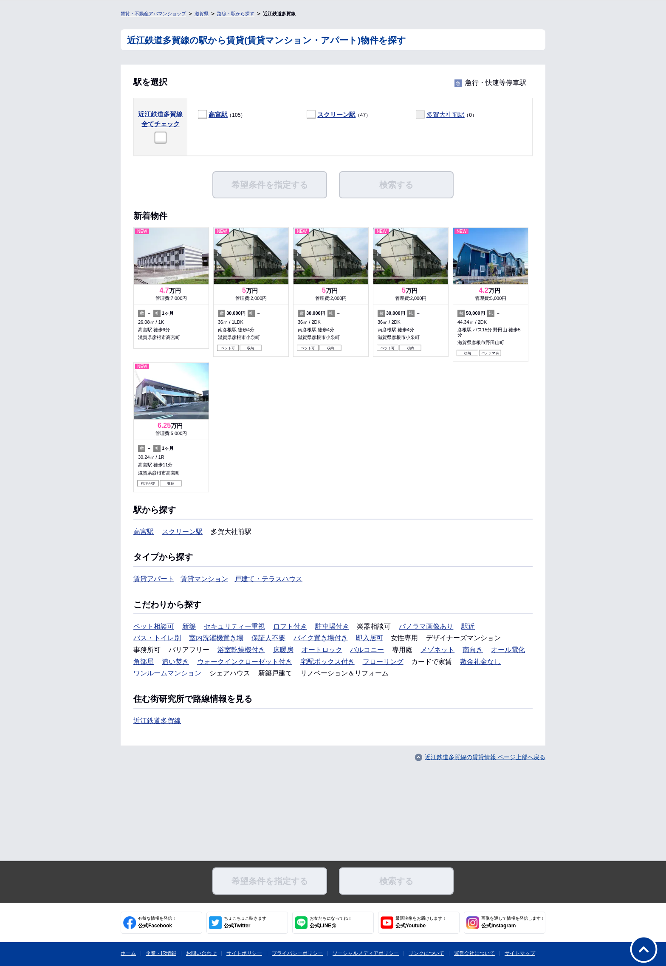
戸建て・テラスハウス (268, 578)
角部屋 (143, 661)
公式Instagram (513, 922)
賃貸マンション (204, 578)
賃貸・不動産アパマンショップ (153, 13)
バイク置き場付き (320, 637)
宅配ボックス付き (327, 661)
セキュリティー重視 (234, 626)
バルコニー (367, 649)
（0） (446, 115)
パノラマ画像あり (426, 626)
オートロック (322, 649)
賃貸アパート (153, 578)
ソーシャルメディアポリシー (366, 953)
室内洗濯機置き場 (216, 637)
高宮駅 (218, 114)
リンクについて (426, 953)
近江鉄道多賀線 (157, 720)
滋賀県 (202, 13)
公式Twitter (245, 922)
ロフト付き (290, 626)
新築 (189, 626)
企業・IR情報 (161, 953)
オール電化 (508, 649)
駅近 (468, 626)
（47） (339, 115)
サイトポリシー (244, 953)
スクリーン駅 (336, 114)
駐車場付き (332, 626)
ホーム (128, 953)
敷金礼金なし (480, 661)
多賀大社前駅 (445, 114)
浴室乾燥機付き (241, 649)
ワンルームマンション (167, 673)
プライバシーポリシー (297, 953)
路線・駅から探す (235, 13)
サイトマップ (520, 953)
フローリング (383, 661)
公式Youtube (420, 922)
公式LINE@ (331, 922)
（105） (222, 115)
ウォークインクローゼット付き (244, 661)
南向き (473, 649)
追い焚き (175, 661)
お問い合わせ (201, 953)
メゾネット (437, 649)
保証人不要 (268, 637)
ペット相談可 (153, 626)
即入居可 (369, 637)
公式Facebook (157, 922)
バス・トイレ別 (157, 637)
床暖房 (283, 649)
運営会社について (474, 953)
